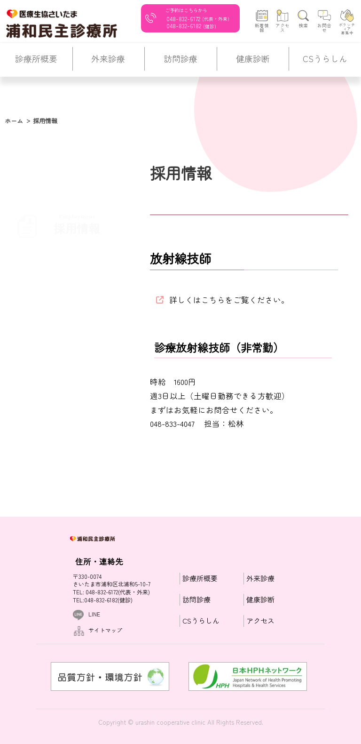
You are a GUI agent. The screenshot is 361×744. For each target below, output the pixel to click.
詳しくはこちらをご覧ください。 (229, 299)
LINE (94, 614)
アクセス (260, 620)
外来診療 (260, 578)
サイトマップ (105, 630)
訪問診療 (196, 599)
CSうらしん (201, 620)
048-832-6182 (183, 25)
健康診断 (260, 599)
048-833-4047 (172, 423)
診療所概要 (200, 578)
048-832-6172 (183, 18)
